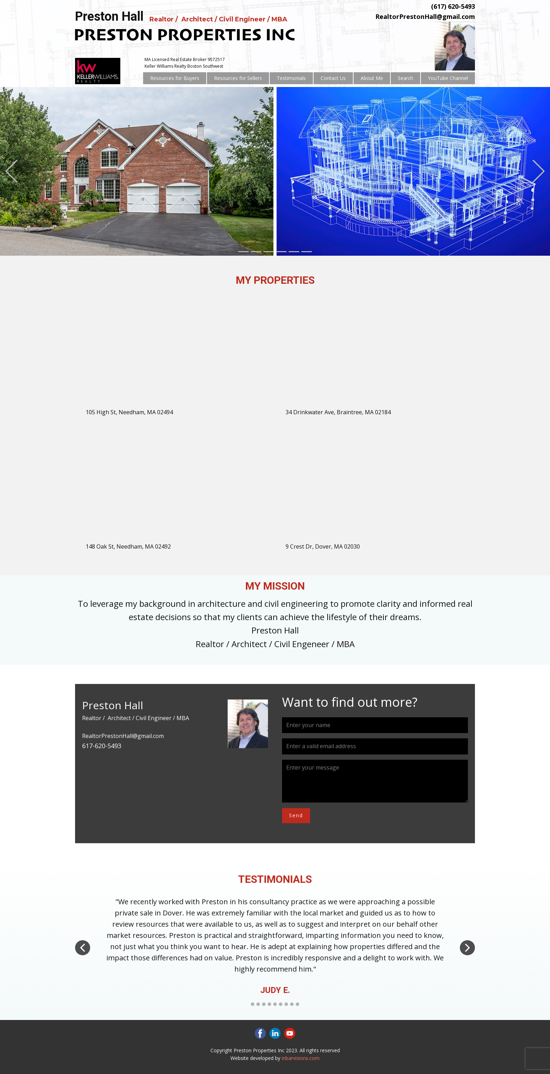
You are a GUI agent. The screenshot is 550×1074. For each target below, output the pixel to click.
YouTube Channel (448, 78)
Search (405, 78)
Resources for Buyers (174, 78)
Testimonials (291, 78)
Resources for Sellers (238, 78)
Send (296, 815)
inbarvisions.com (301, 1058)
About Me (372, 78)
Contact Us (333, 78)
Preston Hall (109, 16)
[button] (11, 171)
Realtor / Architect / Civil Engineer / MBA (219, 19)
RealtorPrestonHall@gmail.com (425, 16)
